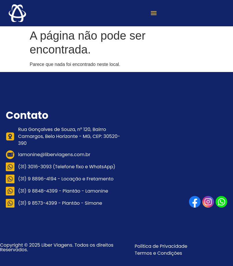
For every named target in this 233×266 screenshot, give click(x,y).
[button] (154, 13)
